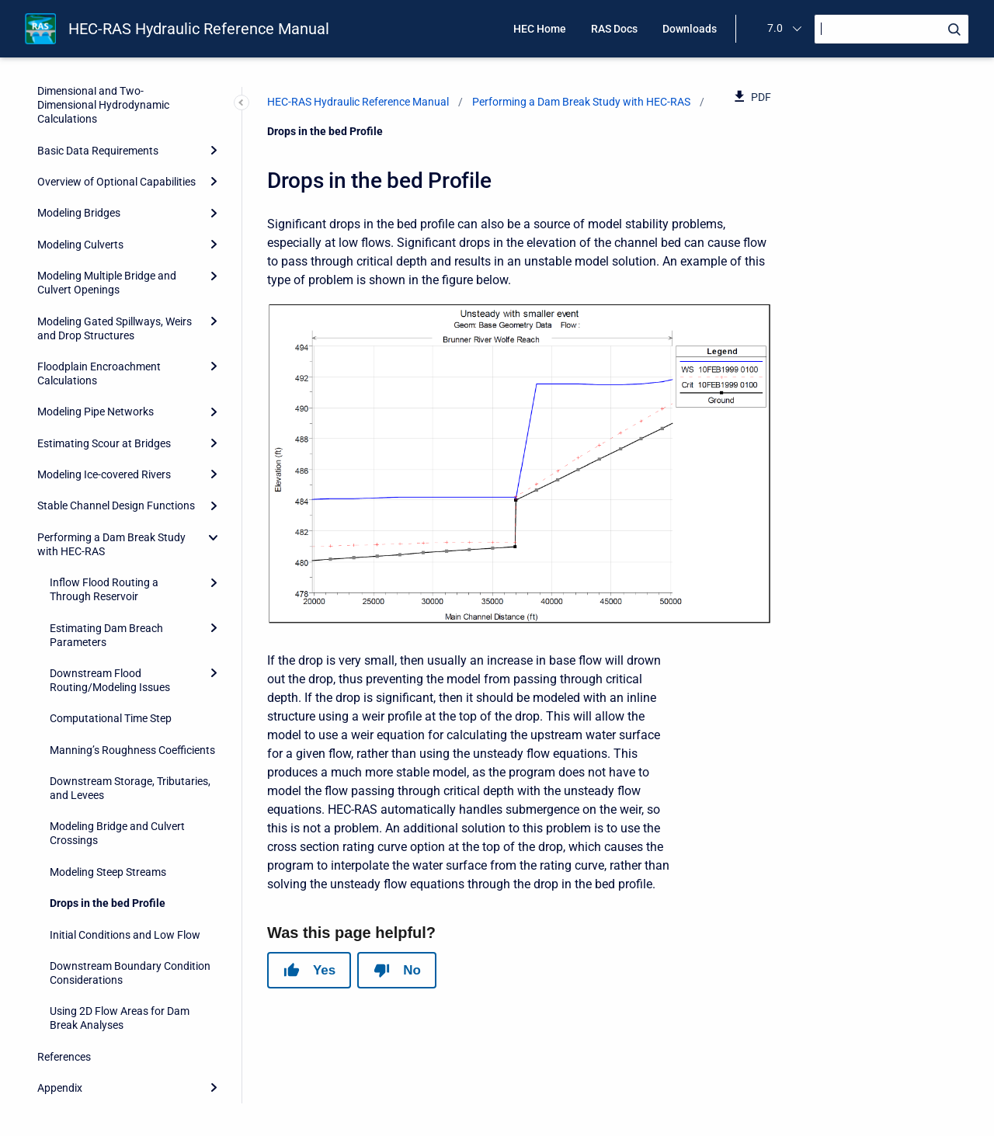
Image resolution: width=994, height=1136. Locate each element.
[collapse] (213, 537)
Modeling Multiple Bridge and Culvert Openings (106, 282)
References (64, 1057)
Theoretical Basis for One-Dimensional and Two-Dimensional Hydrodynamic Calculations (103, 98)
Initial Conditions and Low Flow (125, 935)
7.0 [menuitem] (775, 28)
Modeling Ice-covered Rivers (104, 474)
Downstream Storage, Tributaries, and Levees (130, 788)
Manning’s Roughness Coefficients (132, 750)
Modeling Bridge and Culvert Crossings (117, 833)
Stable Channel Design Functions (116, 505)
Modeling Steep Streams (108, 872)
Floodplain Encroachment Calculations (99, 373)
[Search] (891, 29)
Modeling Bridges (78, 213)
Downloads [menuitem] (689, 29)
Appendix (59, 1088)
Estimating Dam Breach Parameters (106, 635)
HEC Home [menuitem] (539, 29)
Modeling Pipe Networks (95, 411)
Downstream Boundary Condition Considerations (130, 973)
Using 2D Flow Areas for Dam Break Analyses (119, 1018)
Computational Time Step (111, 718)
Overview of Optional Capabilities (116, 181)
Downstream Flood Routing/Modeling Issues (110, 680)
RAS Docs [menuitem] (614, 29)
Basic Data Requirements (97, 150)
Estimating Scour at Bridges (104, 443)
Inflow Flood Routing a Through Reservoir (104, 589)
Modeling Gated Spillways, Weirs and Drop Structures (114, 328)
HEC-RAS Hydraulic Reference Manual (198, 28)
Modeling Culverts (80, 244)
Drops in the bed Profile (107, 903)
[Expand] (213, 150)
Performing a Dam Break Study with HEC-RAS (111, 544)
